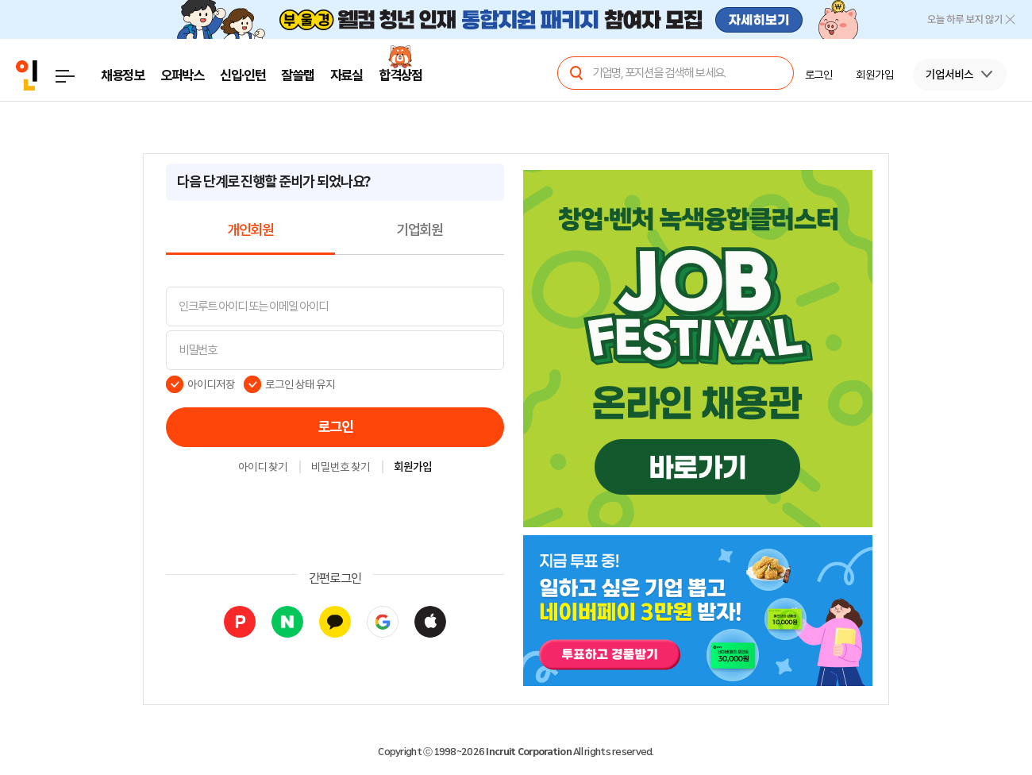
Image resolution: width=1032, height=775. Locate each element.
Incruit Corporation (528, 752)
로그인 (335, 427)
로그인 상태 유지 (300, 384)
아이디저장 (211, 384)
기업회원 (419, 230)
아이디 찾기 (262, 468)
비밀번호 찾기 (340, 468)
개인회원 (250, 230)
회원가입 (413, 468)
